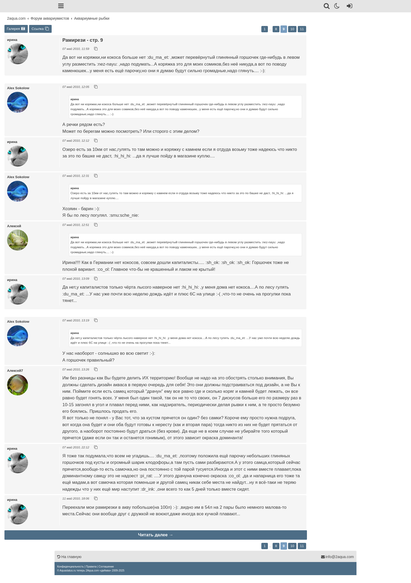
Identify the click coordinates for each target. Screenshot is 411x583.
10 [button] (292, 29)
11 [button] (302, 29)
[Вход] (348, 7)
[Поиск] (327, 7)
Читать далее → (155, 534)
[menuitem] (70, 567)
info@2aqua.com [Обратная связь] (337, 557)
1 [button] (265, 29)
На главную (69, 557)
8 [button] (276, 29)
